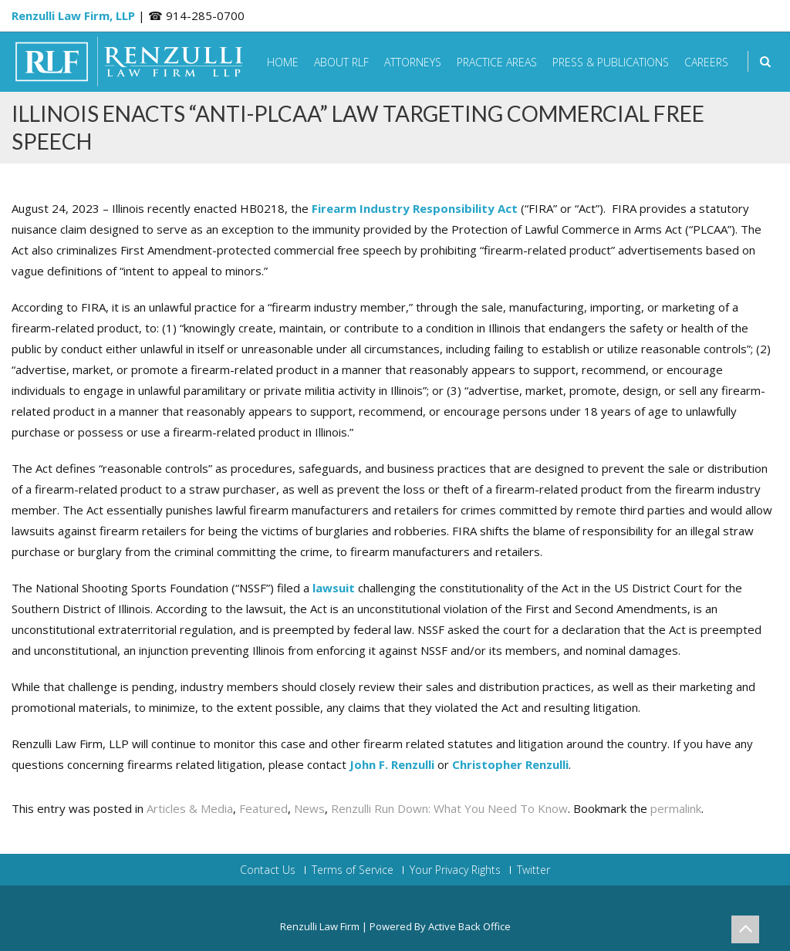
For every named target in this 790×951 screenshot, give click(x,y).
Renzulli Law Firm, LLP (73, 15)
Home (283, 62)
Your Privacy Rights (455, 870)
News (309, 808)
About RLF (341, 62)
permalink (675, 808)
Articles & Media (190, 808)
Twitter (533, 870)
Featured (263, 808)
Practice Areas (497, 62)
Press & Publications (610, 62)
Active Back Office (469, 926)
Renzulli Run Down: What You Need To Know (449, 808)
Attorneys (412, 62)
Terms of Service (352, 870)
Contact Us (267, 870)
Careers (706, 62)
